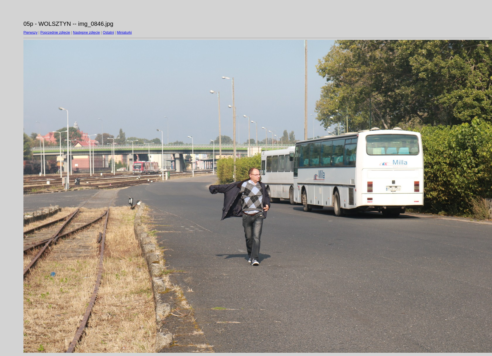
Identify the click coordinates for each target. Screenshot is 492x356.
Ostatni (108, 32)
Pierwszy (30, 32)
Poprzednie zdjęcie (55, 32)
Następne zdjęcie (86, 32)
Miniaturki (124, 32)
